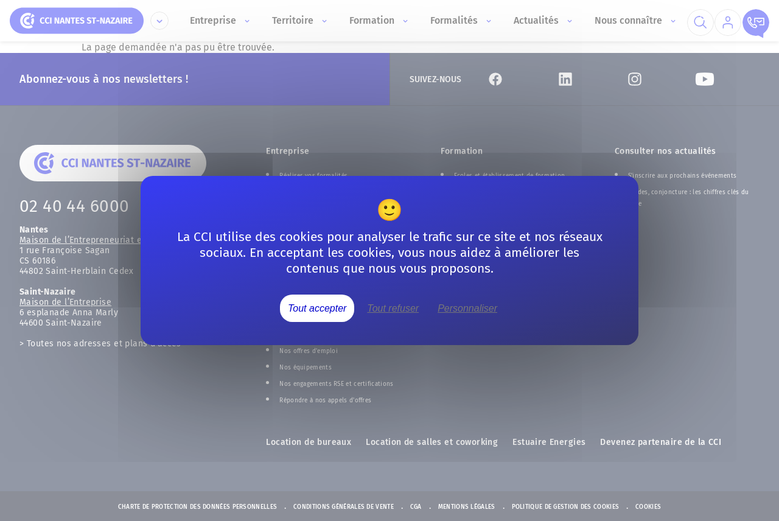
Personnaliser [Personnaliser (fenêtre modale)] (467, 308)
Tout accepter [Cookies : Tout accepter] (317, 308)
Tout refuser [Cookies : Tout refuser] (393, 308)
